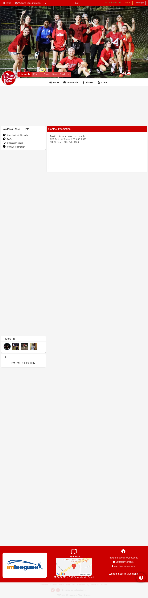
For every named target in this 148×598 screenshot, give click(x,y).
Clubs (104, 82)
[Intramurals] (25, 74)
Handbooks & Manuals (15, 135)
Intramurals (72, 82)
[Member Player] (77, 3)
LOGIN (128, 3)
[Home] (54, 82)
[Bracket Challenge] (61, 74)
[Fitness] (37, 74)
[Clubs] (46, 74)
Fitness (89, 82)
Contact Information (14, 147)
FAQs (7, 139)
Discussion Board (13, 143)
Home (56, 82)
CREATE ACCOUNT (113, 3)
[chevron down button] (45, 3)
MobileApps (139, 3)
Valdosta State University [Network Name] (28, 3)
